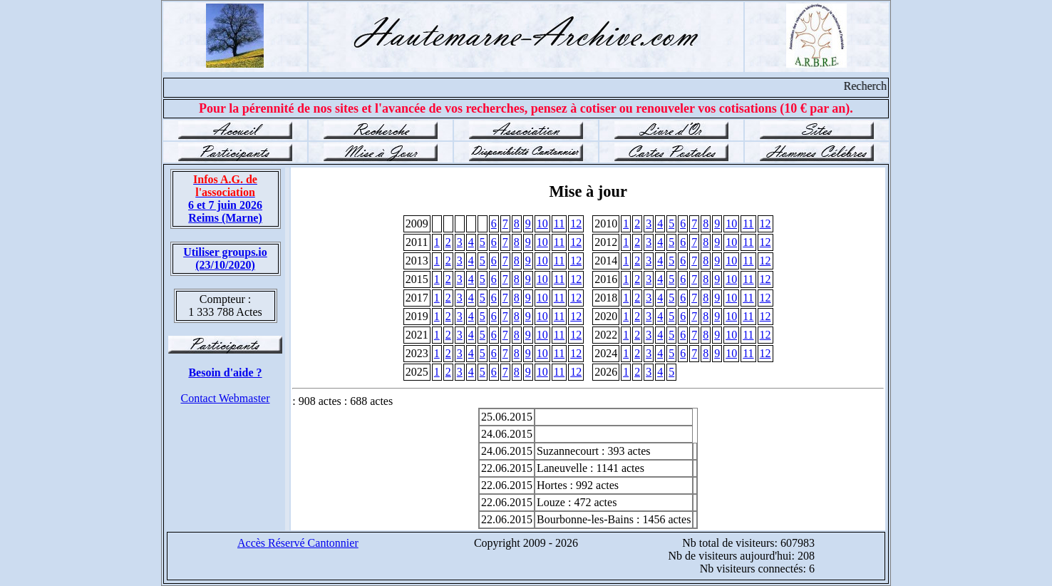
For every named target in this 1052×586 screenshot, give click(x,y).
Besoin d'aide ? (225, 372)
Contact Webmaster (224, 398)
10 (542, 223)
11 (559, 223)
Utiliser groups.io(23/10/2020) (225, 258)
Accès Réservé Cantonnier (298, 543)
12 (576, 223)
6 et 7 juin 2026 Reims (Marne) (225, 198)
